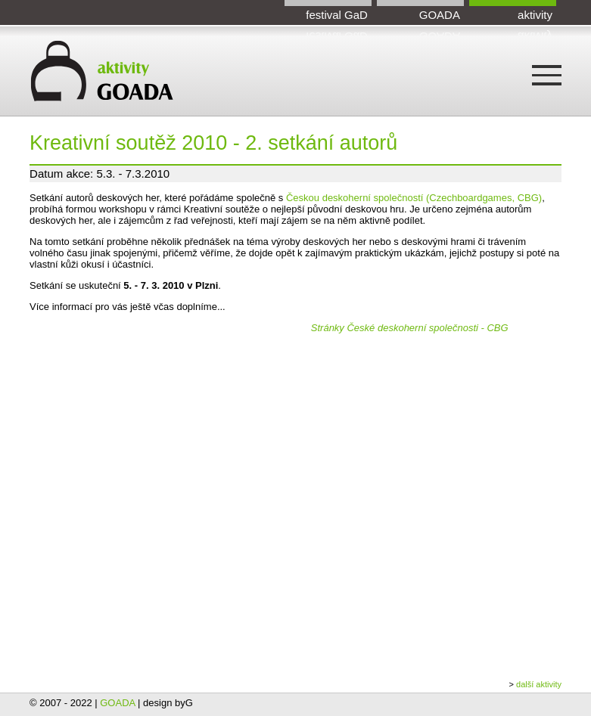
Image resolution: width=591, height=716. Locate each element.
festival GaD (337, 14)
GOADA (439, 14)
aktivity (535, 14)
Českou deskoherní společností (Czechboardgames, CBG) (414, 197)
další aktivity (538, 684)
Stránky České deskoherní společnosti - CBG (410, 327)
